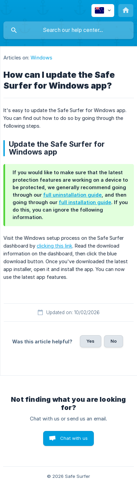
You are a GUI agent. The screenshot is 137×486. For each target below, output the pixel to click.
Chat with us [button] (74, 438)
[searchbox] (68, 30)
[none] (102, 10)
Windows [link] (41, 57)
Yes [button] (90, 341)
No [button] (113, 341)
